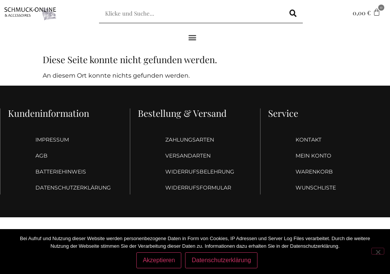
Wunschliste (316, 187)
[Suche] (293, 13)
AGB (41, 155)
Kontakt (308, 139)
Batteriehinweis (60, 171)
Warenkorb (314, 171)
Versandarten (188, 155)
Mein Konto (313, 155)
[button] (192, 37)
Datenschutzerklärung (65, 187)
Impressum (52, 139)
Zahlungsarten (189, 139)
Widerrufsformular (195, 187)
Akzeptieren (159, 260)
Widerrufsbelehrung (195, 171)
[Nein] (377, 251)
